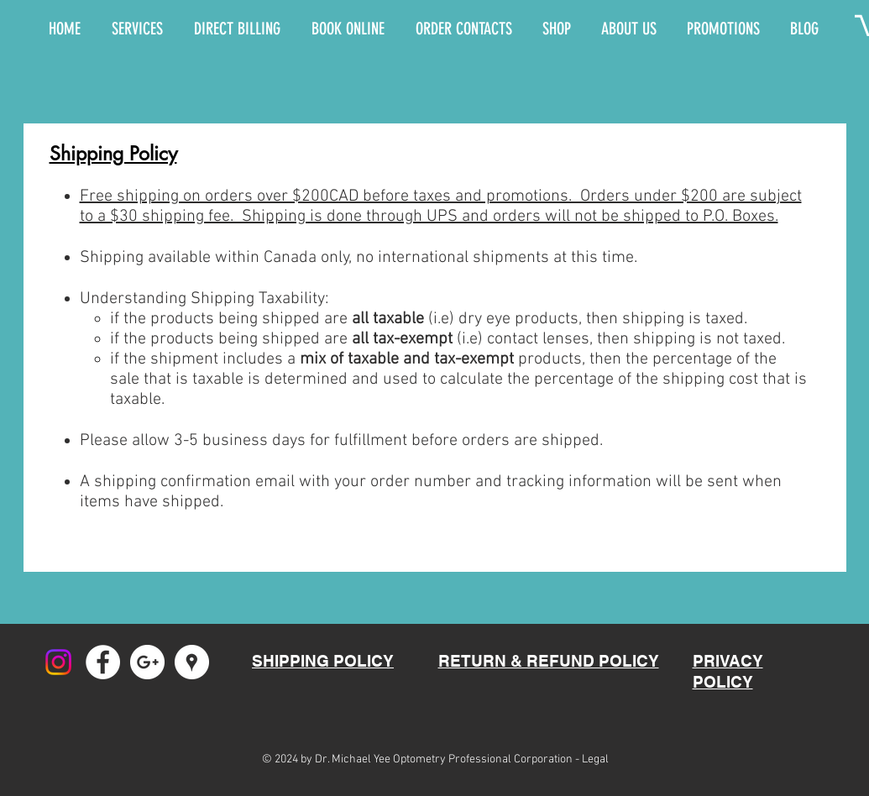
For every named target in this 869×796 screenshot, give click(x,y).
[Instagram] (58, 662)
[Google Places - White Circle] (192, 662)
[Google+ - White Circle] (147, 662)
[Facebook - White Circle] (103, 662)
